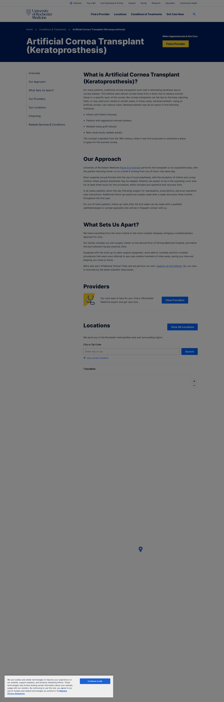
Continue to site (95, 681)
